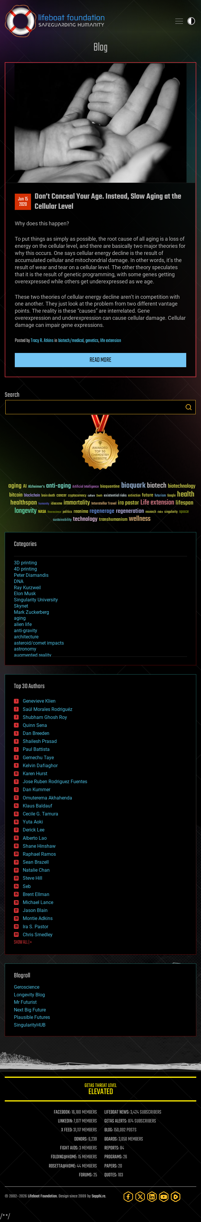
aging (20, 618)
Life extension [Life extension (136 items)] (157, 503)
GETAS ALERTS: (115, 1121)
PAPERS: (110, 1166)
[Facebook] (128, 1197)
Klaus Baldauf (37, 806)
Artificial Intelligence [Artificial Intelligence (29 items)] (85, 487)
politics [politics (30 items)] (67, 512)
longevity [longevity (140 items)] (25, 511)
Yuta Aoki (33, 822)
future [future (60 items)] (147, 495)
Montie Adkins (38, 918)
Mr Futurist (25, 1002)
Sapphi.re (98, 1196)
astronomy (25, 649)
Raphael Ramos (39, 854)
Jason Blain (35, 910)
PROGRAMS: (113, 1157)
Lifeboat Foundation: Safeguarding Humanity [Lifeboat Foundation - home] (86, 21)
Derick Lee (33, 830)
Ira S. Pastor (35, 926)
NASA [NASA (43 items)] (42, 512)
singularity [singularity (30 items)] (171, 512)
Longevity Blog (29, 995)
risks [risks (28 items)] (160, 512)
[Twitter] (140, 1197)
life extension (110, 341)
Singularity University (36, 600)
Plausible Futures (32, 1017)
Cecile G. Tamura (40, 814)
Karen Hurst (35, 773)
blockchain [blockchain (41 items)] (32, 495)
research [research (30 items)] (150, 512)
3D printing (25, 563)
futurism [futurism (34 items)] (160, 496)
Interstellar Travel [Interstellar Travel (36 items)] (103, 504)
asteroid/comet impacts (39, 643)
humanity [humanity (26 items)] (43, 504)
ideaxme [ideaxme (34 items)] (56, 504)
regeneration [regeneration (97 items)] (130, 511)
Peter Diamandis (31, 575)
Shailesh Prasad (40, 741)
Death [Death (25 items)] (99, 495)
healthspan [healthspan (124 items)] (23, 503)
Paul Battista (36, 749)
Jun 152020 (23, 202)
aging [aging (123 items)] (15, 486)
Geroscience (26, 987)
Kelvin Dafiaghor (40, 765)
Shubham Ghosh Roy (45, 717)
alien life (23, 624)
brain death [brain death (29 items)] (48, 496)
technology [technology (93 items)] (85, 519)
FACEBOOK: (62, 1112)
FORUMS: (86, 1175)
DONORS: (80, 1139)
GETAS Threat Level (100, 1090)
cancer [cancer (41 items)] (61, 495)
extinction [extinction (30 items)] (134, 496)
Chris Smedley (38, 934)
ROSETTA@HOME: (62, 1166)
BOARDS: (111, 1139)
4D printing (25, 569)
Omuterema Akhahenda (47, 798)
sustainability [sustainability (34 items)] (62, 520)
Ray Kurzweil (27, 587)
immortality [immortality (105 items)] (77, 502)
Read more (100, 360)
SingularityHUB (30, 1025)
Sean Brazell (36, 862)
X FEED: (66, 1130)
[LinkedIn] (152, 1197)
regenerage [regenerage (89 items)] (102, 511)
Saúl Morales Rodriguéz (47, 709)
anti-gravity (25, 630)
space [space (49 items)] (184, 511)
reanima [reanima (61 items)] (81, 511)
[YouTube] (163, 1197)
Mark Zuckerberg (31, 612)
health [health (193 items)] (185, 494)
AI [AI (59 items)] (25, 486)
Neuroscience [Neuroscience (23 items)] (54, 512)
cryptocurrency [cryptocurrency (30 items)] (77, 496)
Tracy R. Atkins (42, 341)
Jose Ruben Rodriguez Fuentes (55, 781)
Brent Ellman (36, 894)
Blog (100, 47)
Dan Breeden (36, 733)
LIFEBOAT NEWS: (116, 1112)
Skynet (21, 606)
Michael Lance (38, 902)
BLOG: (108, 1130)
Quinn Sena (35, 725)
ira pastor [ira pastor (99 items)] (128, 503)
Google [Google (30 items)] (171, 496)
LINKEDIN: (65, 1121)
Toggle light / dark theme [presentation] (191, 21)
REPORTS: (111, 1148)
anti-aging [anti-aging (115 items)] (58, 486)
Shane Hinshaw (39, 846)
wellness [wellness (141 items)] (139, 519)
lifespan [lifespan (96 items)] (184, 503)
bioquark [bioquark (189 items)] (133, 485)
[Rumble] (175, 1197)
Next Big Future (30, 1010)
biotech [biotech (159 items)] (156, 486)
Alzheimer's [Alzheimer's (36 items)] (36, 487)
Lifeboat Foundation (42, 1196)
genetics (91, 341)
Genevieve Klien (39, 701)
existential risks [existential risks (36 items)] (115, 496)
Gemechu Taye (38, 757)
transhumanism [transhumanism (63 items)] (113, 519)
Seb (27, 886)
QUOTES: (110, 1175)
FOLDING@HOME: (64, 1157)
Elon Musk (25, 593)
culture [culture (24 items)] (91, 495)
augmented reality (32, 655)
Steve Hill (32, 878)
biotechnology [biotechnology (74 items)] (181, 486)
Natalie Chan (36, 870)
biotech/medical (71, 341)
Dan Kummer (36, 789)
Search (188, 407)
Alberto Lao (35, 838)
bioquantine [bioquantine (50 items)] (110, 486)
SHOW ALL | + (23, 942)
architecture (26, 637)
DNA (18, 581)
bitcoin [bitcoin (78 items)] (15, 495)
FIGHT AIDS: (69, 1148)
